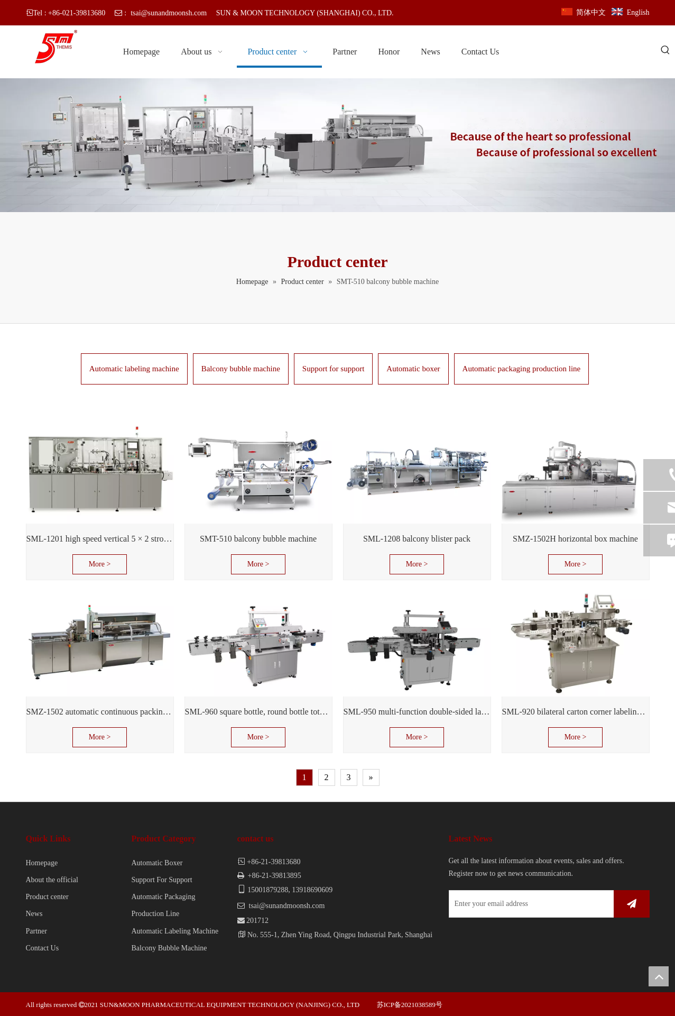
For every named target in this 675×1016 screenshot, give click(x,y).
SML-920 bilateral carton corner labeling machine (575, 711)
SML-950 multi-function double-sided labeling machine (417, 711)
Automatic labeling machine (134, 368)
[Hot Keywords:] (665, 50)
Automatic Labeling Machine (175, 931)
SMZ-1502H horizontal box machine (575, 538)
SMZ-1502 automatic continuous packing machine (99, 711)
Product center (47, 897)
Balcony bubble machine (240, 368)
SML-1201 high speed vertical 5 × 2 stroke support (99, 538)
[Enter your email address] (529, 904)
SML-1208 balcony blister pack (416, 538)
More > (100, 564)
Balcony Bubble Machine (169, 948)
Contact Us (42, 948)
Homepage (42, 863)
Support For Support (162, 880)
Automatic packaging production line (522, 368)
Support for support (333, 368)
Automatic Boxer (157, 863)
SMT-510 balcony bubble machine (258, 538)
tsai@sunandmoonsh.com (169, 13)
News (34, 914)
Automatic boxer (413, 368)
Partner (36, 931)
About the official (52, 880)
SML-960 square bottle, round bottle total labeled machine (258, 711)
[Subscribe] (632, 904)
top (659, 976)
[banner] (337, 145)
